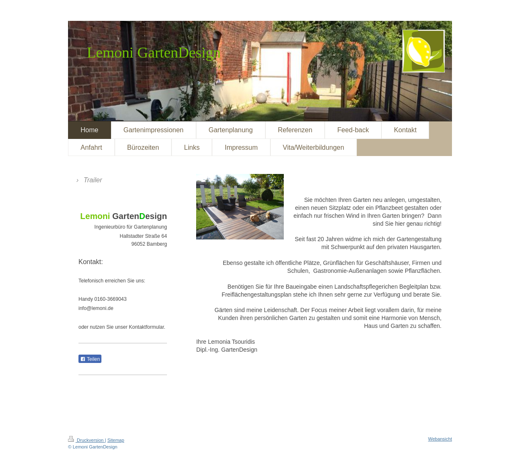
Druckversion (86, 440)
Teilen (90, 359)
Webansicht (440, 438)
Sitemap (115, 440)
